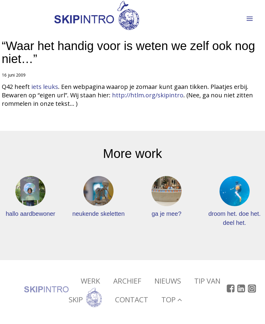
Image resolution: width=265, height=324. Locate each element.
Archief (127, 282)
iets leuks (44, 87)
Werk (90, 282)
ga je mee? (166, 213)
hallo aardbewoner (30, 213)
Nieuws (167, 282)
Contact (131, 301)
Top (171, 301)
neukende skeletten (98, 213)
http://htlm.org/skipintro (147, 95)
